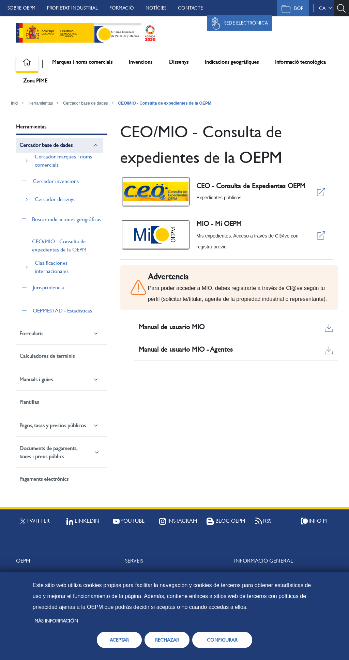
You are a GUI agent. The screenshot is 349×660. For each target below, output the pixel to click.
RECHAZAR (167, 640)
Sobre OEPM (21, 8)
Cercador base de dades (85, 103)
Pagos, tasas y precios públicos (52, 425)
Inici (14, 103)
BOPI (291, 9)
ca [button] (325, 8)
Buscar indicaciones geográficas (66, 219)
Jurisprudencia (48, 287)
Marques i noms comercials (82, 62)
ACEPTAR (119, 640)
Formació (121, 8)
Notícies (156, 8)
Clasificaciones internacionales (52, 267)
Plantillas (29, 402)
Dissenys (178, 62)
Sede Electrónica (238, 23)
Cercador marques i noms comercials (63, 160)
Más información (56, 621)
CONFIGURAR (222, 640)
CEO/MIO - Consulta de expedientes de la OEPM (164, 103)
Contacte (190, 8)
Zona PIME (35, 80)
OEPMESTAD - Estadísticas (62, 310)
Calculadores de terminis (47, 356)
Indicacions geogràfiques (232, 62)
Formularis (31, 333)
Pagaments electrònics (44, 479)
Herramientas (40, 103)
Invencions (140, 62)
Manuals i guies (36, 379)
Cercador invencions (56, 181)
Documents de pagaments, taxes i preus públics (48, 452)
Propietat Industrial (72, 8)
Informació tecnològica (300, 62)
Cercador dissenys (55, 199)
